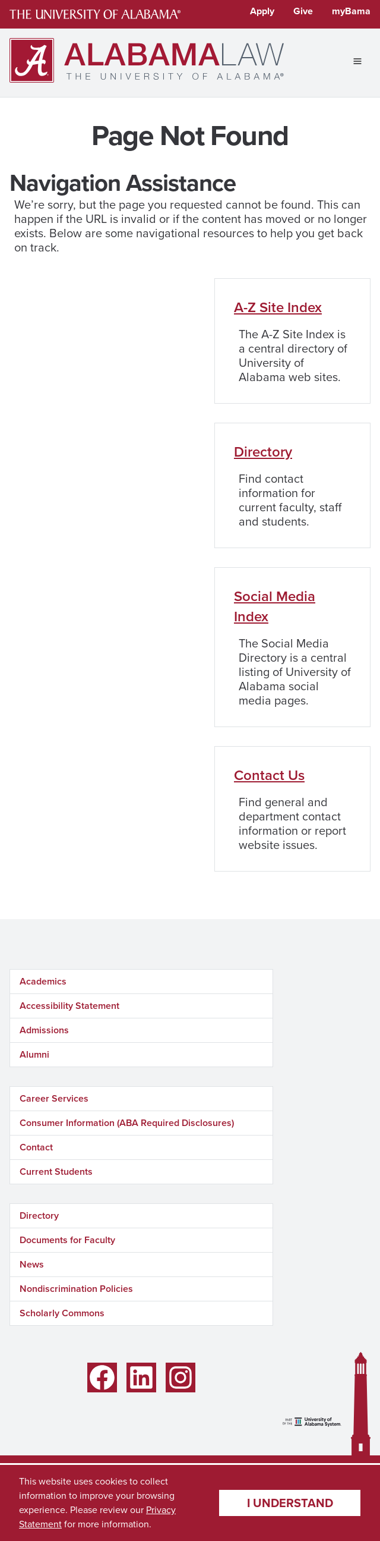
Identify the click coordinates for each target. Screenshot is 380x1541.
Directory (263, 452)
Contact (36, 1147)
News (32, 1264)
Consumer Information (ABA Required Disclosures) (127, 1123)
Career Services (54, 1098)
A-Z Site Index (278, 307)
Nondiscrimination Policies (76, 1288)
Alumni (34, 1054)
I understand (290, 1503)
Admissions (44, 1030)
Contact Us (269, 775)
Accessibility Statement (69, 1005)
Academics (43, 981)
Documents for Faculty (67, 1240)
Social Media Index (274, 606)
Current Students (56, 1171)
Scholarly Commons (62, 1313)
